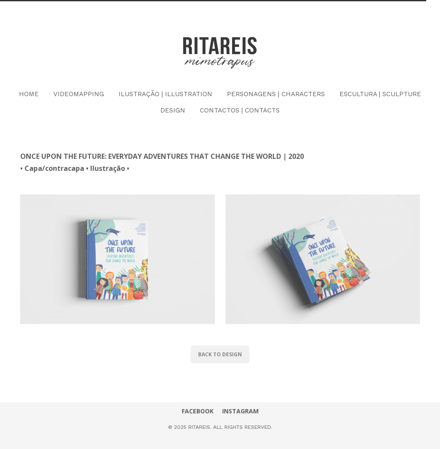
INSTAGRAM (240, 411)
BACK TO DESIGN (220, 354)
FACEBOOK (198, 411)
